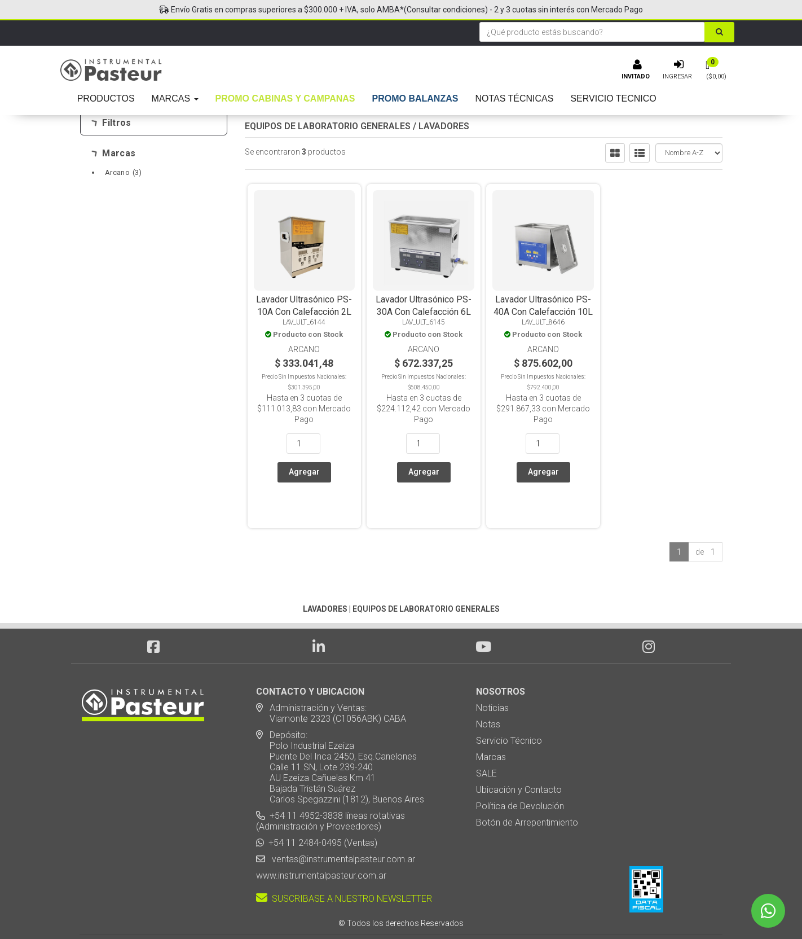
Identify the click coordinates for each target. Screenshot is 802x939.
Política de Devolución (520, 774)
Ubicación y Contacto (519, 757)
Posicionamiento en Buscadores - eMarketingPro (470, 911)
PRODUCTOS (106, 98)
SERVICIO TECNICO (613, 98)
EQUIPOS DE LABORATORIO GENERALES (328, 126)
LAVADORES (443, 126)
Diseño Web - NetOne (280, 911)
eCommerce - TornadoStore (355, 911)
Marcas (113, 153)
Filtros (111, 123)
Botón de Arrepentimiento (527, 790)
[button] (548, 911)
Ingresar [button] (677, 76)
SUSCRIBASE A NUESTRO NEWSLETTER (344, 866)
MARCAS (175, 98)
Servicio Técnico (509, 708)
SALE (486, 741)
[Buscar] (719, 32)
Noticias (492, 675)
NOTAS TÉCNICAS (514, 98)
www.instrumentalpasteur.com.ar (321, 843)
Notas (488, 692)
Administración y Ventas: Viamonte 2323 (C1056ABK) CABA (331, 681)
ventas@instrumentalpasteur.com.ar (341, 827)
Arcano (123, 172)
